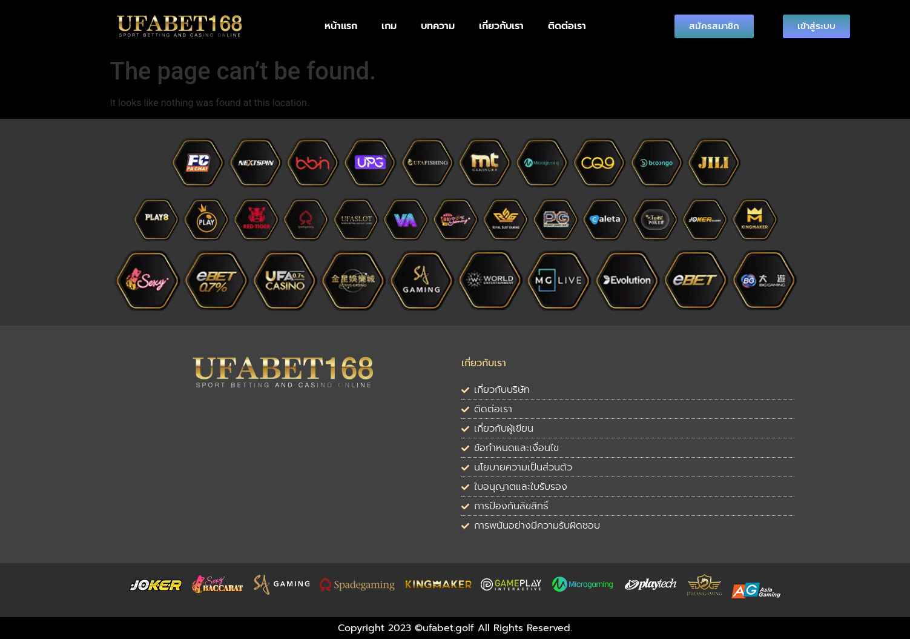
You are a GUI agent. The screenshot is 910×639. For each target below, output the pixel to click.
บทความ (438, 26)
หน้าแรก (341, 26)
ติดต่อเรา (567, 26)
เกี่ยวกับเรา (501, 26)
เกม (389, 26)
